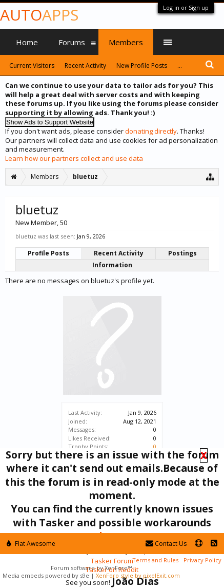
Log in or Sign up (186, 7)
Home (27, 42)
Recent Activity (119, 253)
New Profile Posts (141, 65)
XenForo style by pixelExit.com (138, 575)
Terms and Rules (155, 560)
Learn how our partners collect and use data (74, 158)
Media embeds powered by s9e (46, 575)
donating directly (151, 131)
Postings (182, 253)
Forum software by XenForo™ (91, 568)
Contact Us (166, 543)
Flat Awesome (31, 543)
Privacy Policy (202, 560)
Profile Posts (48, 253)
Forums (71, 42)
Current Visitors (31, 65)
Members (126, 42)
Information (112, 265)
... (179, 65)
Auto (39, 14)
